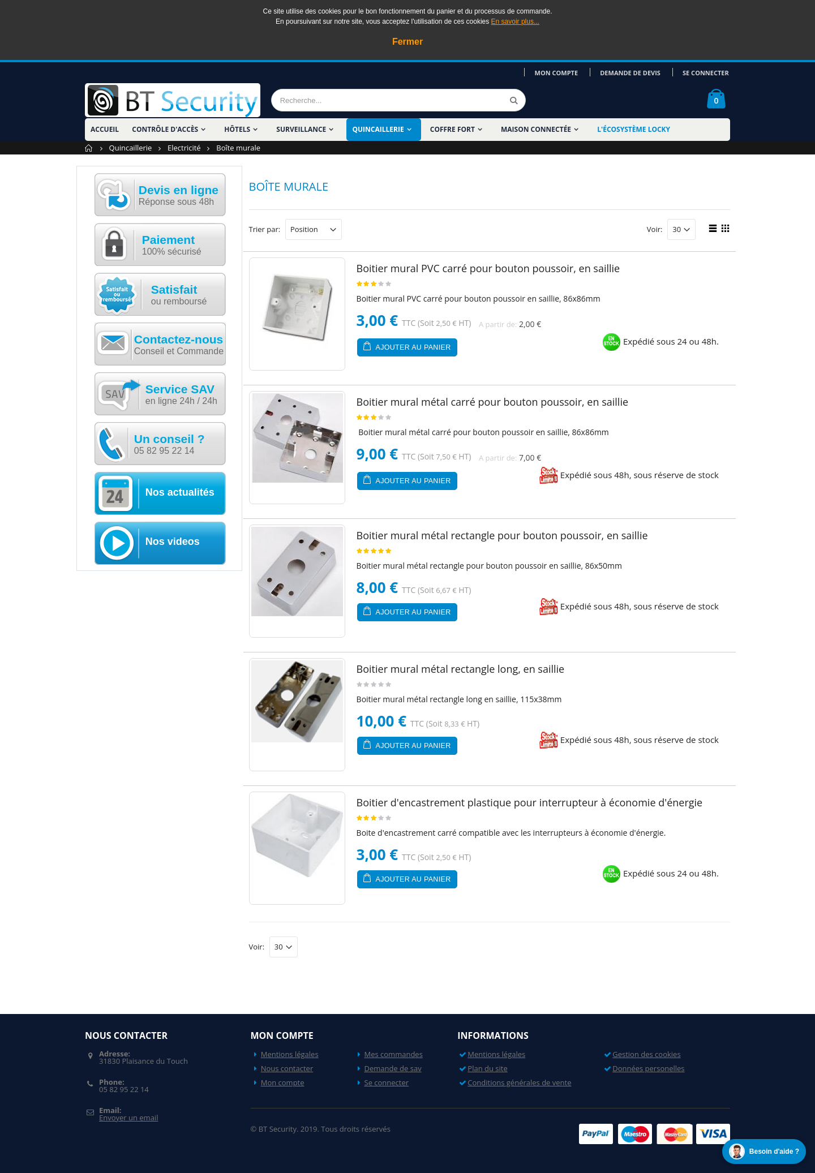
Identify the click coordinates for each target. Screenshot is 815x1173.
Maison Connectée (536, 129)
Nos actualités (180, 492)
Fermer (407, 41)
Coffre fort (452, 129)
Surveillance (301, 129)
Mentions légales (290, 1054)
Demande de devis (634, 72)
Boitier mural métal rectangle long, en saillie (461, 669)
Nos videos (172, 541)
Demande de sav (393, 1068)
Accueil (89, 148)
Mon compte (563, 72)
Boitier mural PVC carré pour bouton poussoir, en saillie (488, 268)
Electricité (184, 148)
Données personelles (648, 1068)
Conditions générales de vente (519, 1082)
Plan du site (487, 1068)
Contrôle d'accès (165, 129)
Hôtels (237, 129)
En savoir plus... (515, 21)
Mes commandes (393, 1054)
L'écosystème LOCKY (633, 129)
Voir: (655, 229)
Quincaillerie (378, 129)
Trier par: (265, 229)
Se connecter (707, 72)
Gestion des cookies (646, 1054)
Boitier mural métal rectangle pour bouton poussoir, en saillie (502, 535)
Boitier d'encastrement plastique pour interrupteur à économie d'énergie (530, 802)
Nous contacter (287, 1068)
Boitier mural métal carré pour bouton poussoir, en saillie (492, 402)
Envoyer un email (128, 1117)
